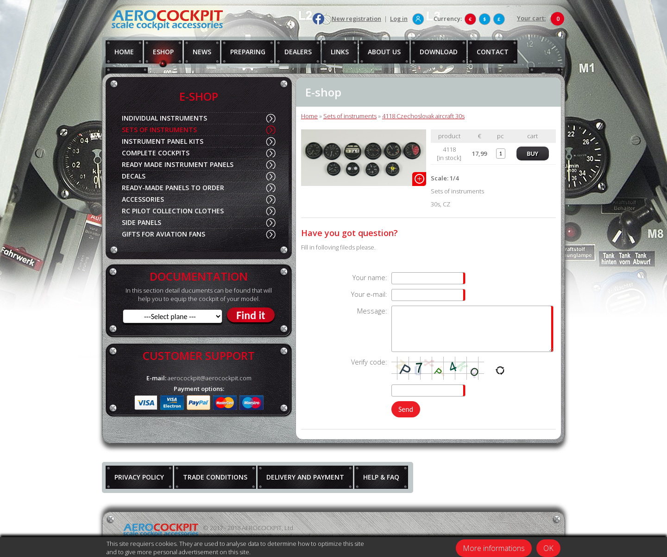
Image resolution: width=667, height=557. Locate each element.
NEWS (202, 51)
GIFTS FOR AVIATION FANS (163, 234)
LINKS (340, 51)
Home (309, 116)
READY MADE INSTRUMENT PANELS (177, 164)
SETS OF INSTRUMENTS (159, 129)
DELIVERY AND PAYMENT (305, 477)
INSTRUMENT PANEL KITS (162, 141)
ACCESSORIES (143, 199)
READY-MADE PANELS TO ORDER (173, 187)
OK (548, 548)
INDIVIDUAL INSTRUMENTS (164, 118)
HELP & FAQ (381, 477)
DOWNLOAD (439, 51)
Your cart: (531, 18)
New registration (356, 18)
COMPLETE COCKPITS (155, 152)
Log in (399, 18)
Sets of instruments (350, 116)
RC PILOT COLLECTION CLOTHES (173, 210)
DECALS (133, 176)
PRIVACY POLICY (139, 477)
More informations (494, 548)
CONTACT (493, 51)
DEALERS (298, 51)
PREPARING (247, 51)
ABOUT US (384, 51)
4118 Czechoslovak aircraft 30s (423, 116)
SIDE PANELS (141, 222)
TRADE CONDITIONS (215, 477)
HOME (124, 51)
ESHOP (163, 51)
